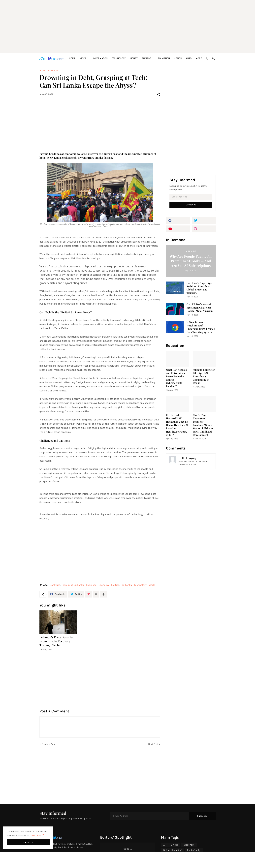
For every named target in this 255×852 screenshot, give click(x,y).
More (198, 58)
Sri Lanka (127, 584)
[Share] (158, 94)
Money (134, 58)
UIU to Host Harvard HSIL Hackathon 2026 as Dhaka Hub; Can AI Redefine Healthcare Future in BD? (177, 425)
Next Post (153, 744)
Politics (115, 584)
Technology (119, 58)
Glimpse (146, 58)
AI (164, 844)
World (152, 584)
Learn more (35, 834)
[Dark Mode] (207, 58)
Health (178, 58)
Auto (188, 58)
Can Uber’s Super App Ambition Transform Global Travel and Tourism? (199, 288)
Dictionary (189, 844)
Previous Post (48, 744)
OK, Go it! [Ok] (28, 842)
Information (100, 58)
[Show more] (103, 594)
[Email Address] (190, 197)
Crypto (174, 844)
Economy (104, 584)
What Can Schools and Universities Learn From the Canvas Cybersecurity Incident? (176, 378)
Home (72, 58)
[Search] (213, 58)
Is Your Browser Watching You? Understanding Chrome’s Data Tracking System (201, 327)
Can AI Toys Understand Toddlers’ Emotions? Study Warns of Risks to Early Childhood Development (203, 425)
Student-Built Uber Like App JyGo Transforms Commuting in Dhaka (204, 376)
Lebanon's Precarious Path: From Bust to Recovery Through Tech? (57, 641)
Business (91, 584)
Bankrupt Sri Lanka (73, 584)
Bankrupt (53, 70)
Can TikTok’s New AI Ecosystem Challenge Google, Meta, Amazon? (200, 308)
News (82, 58)
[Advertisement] (127, 26)
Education (164, 58)
